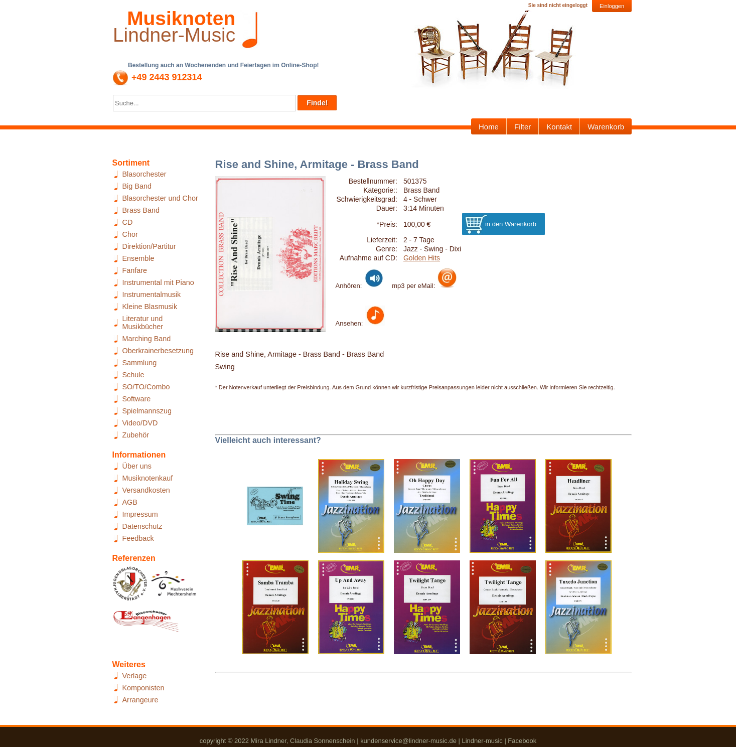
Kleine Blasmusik (150, 307)
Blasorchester (144, 174)
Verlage (134, 676)
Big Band (137, 186)
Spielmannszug (147, 411)
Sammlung (139, 363)
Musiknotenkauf (147, 478)
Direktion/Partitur (149, 246)
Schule (133, 375)
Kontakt (559, 126)
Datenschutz (142, 526)
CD (127, 222)
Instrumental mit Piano (158, 282)
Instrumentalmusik (151, 294)
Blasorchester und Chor (160, 198)
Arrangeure (140, 700)
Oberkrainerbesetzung (158, 351)
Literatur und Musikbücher (143, 323)
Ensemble (138, 258)
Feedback (138, 538)
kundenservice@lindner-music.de (408, 740)
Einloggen (612, 6)
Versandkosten (146, 490)
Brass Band (141, 210)
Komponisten (143, 688)
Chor (130, 234)
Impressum (140, 514)
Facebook (522, 740)
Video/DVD (140, 423)
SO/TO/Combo (146, 387)
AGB (129, 502)
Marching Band (146, 339)
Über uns (137, 466)
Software (136, 399)
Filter (522, 126)
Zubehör (136, 435)
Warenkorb (605, 126)
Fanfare (135, 270)
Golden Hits (421, 258)
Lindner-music (482, 740)
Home (489, 126)
